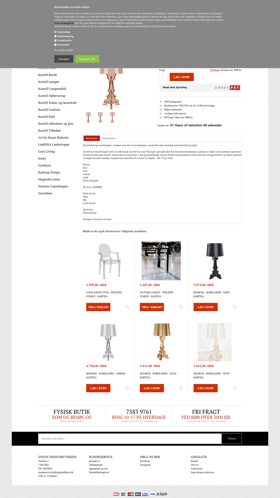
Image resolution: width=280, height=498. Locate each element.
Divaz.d (195, 464)
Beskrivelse (92, 138)
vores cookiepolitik (64, 23)
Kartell (194, 461)
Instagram (145, 464)
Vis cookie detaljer (63, 50)
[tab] (92, 138)
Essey (42, 158)
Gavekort (44, 165)
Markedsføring (66, 36)
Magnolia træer (49, 179)
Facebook (145, 461)
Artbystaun (196, 468)
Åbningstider (95, 464)
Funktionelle (65, 40)
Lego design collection (202, 472)
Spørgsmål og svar (98, 468)
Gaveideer (45, 193)
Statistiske (63, 44)
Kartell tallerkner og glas (55, 123)
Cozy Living (46, 151)
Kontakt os (94, 461)
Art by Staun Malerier (53, 137)
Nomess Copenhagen (53, 186)
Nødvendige (64, 32)
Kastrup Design (49, 172)
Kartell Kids (46, 116)
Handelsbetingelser (99, 472)
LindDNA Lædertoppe (53, 144)
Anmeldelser (109, 138)
